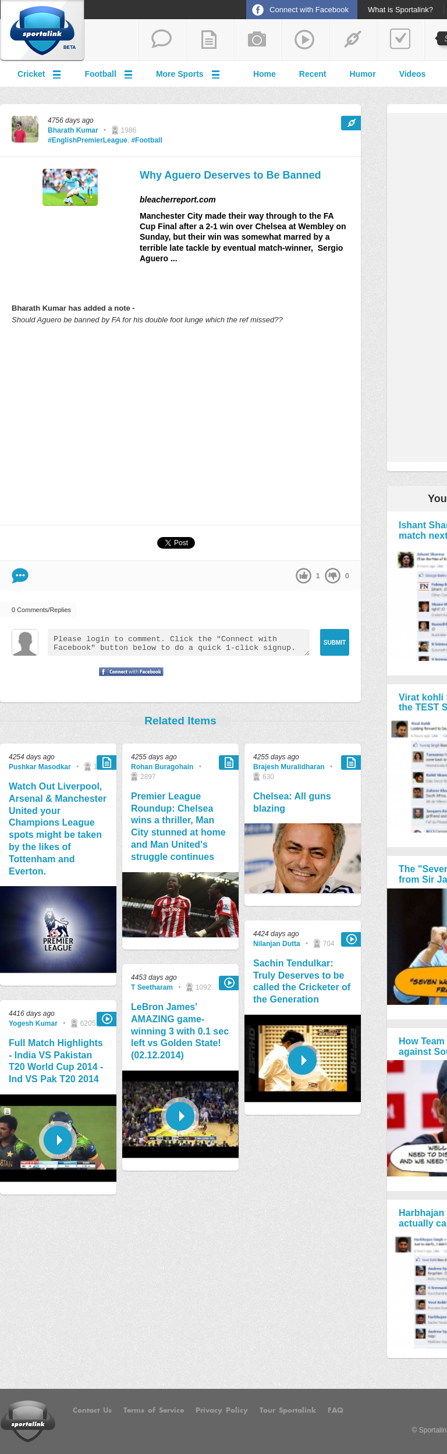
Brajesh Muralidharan (289, 767)
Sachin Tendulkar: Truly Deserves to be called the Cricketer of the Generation (301, 981)
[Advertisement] (180, 424)
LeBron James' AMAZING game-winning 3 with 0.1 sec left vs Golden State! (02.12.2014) (180, 1031)
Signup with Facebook (128, 679)
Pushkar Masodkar (40, 767)
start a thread (162, 40)
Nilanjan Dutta (276, 944)
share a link (353, 40)
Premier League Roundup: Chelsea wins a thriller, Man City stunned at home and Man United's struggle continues (178, 826)
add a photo (257, 40)
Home (264, 74)
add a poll (400, 40)
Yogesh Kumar (33, 1023)
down (332, 576)
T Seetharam (152, 987)
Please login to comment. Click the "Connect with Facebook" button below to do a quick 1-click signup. (179, 642)
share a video (305, 40)
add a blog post (209, 40)
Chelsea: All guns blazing (292, 802)
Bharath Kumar (73, 130)
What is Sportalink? (400, 10)
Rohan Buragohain (162, 767)
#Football (146, 140)
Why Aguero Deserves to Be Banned (230, 175)
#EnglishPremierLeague (87, 140)
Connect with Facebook (309, 9)
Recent (313, 74)
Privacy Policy (222, 1410)
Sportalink (42, 31)
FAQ (335, 1410)
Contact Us (92, 1410)
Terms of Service (153, 1410)
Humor (363, 74)
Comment (20, 576)
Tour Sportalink (288, 1410)
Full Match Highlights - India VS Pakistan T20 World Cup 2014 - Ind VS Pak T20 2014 (56, 1061)
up (303, 576)
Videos (412, 74)
